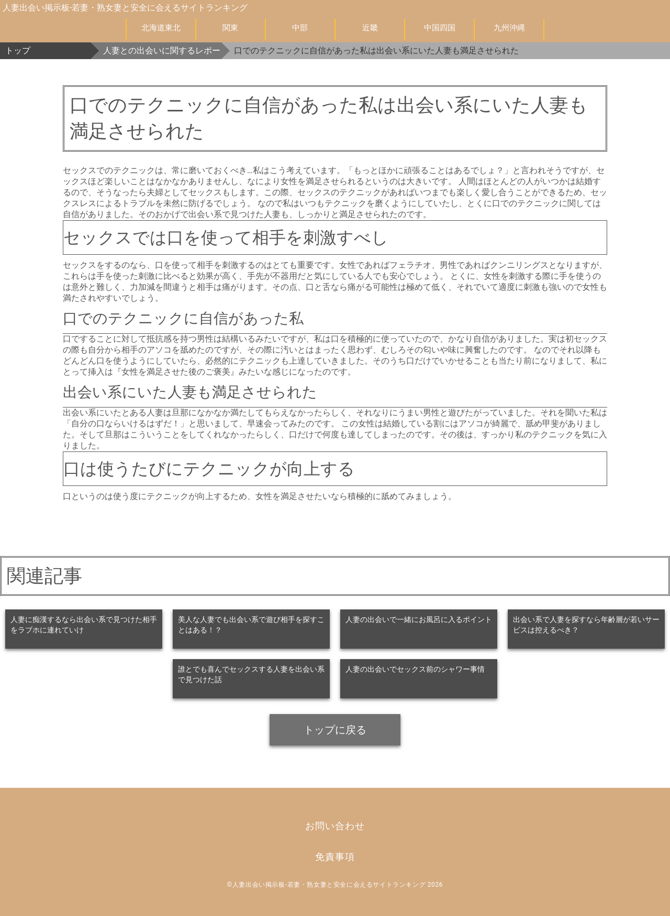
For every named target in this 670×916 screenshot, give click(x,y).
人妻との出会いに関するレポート (162, 50)
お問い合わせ (334, 825)
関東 (230, 27)
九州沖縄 (509, 27)
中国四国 (439, 27)
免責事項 (335, 856)
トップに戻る (335, 729)
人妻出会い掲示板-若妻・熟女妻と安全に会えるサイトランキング (125, 8)
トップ (17, 50)
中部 (300, 27)
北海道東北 (161, 27)
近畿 (370, 27)
